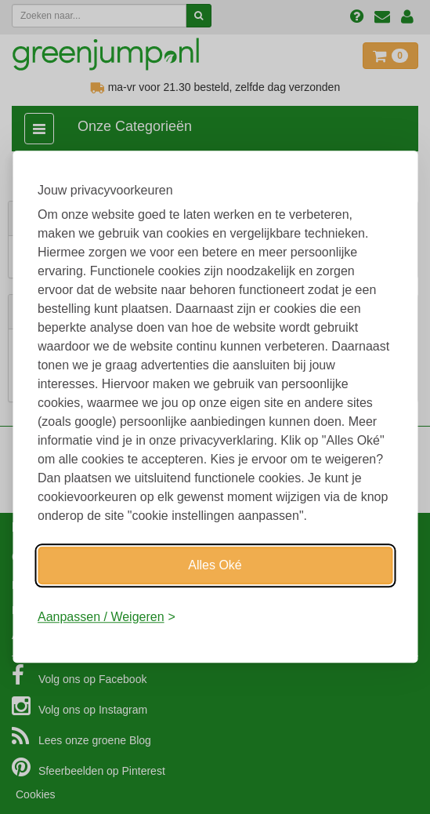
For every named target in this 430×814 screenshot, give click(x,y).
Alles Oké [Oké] (214, 565)
